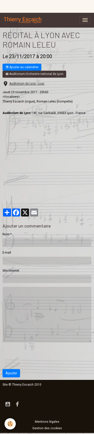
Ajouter (11, 373)
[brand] (24, 20)
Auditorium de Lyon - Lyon (26, 83)
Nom (6, 234)
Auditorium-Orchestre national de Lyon (34, 74)
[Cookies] (10, 423)
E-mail (7, 252)
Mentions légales (47, 421)
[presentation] (41, 356)
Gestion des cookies (47, 428)
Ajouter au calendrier (22, 67)
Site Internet (11, 270)
